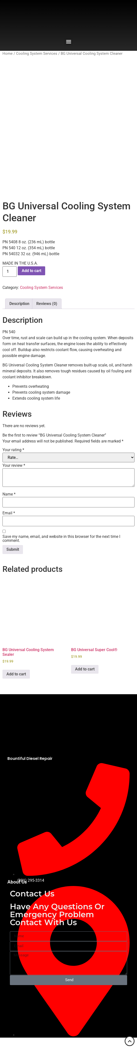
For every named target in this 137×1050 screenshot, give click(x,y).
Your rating (13, 450)
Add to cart (31, 270)
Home (7, 53)
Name (9, 494)
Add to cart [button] (16, 674)
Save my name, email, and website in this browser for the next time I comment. (61, 539)
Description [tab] (19, 303)
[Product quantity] (9, 271)
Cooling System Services (36, 53)
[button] (68, 42)
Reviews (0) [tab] (46, 303)
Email (8, 513)
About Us (17, 882)
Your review (13, 466)
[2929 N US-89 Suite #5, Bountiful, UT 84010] (68, 1002)
